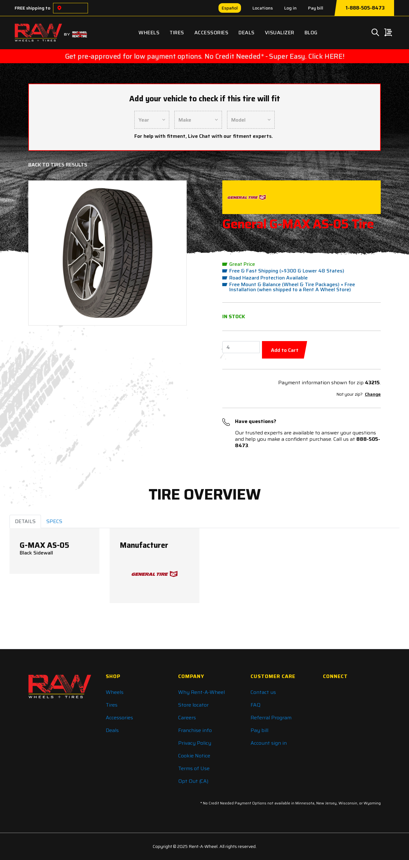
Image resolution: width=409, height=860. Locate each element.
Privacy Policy (194, 743)
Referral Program (271, 718)
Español (230, 7)
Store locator (193, 705)
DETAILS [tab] (25, 521)
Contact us (263, 692)
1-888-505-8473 (365, 8)
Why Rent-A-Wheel (201, 692)
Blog (311, 33)
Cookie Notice (194, 756)
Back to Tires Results (57, 165)
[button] (46, 253)
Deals (246, 33)
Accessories (211, 33)
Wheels (148, 33)
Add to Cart (284, 350)
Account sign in (269, 743)
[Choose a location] (59, 8)
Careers (187, 718)
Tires (177, 33)
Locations (262, 7)
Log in (290, 7)
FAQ (255, 705)
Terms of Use (194, 768)
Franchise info (195, 730)
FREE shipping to (32, 7)
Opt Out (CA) (193, 781)
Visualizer (279, 33)
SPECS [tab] (54, 521)
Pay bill (315, 7)
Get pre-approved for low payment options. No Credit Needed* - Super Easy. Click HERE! (204, 56)
